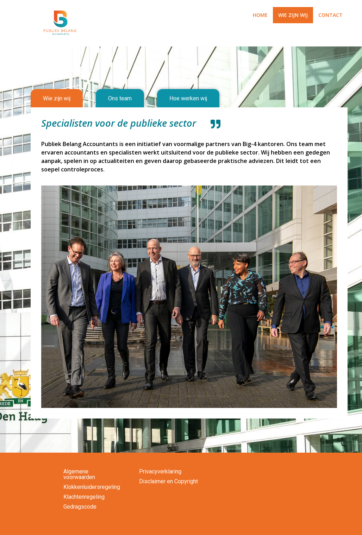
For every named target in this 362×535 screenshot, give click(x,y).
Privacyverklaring (160, 471)
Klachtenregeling (84, 496)
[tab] (57, 98)
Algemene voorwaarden (79, 474)
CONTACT (330, 15)
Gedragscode (79, 506)
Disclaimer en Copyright (168, 481)
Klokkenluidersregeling (91, 487)
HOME (260, 15)
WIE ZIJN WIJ (293, 15)
